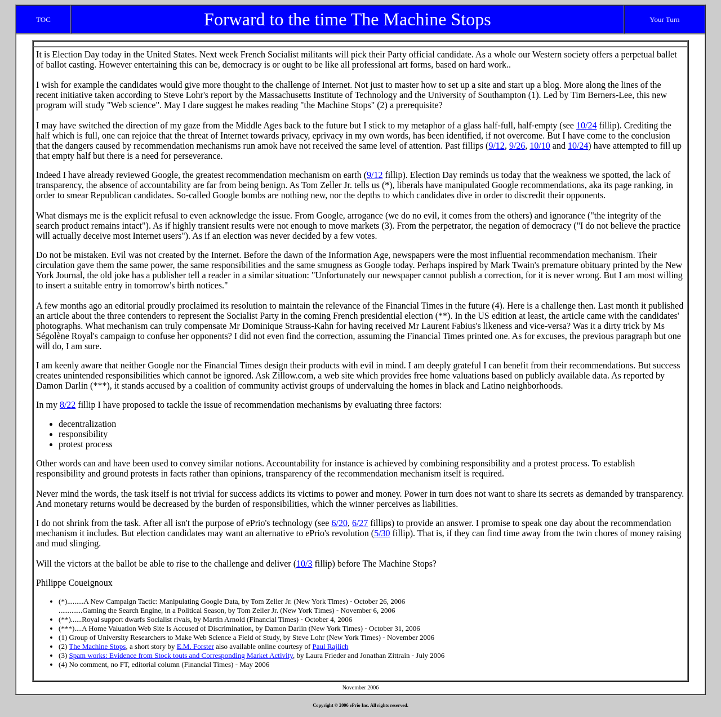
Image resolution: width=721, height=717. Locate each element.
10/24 (586, 125)
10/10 (539, 145)
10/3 (304, 563)
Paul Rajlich (331, 646)
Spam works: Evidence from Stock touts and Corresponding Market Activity (181, 655)
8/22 (67, 404)
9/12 (496, 145)
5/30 (382, 533)
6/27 (360, 523)
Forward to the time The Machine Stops (347, 19)
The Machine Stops (97, 646)
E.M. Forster (195, 646)
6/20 (339, 523)
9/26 (517, 145)
